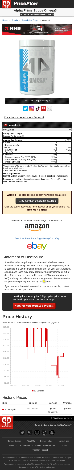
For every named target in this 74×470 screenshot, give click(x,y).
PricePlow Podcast (40, 450)
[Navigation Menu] (68, 3)
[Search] (61, 3)
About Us (31, 441)
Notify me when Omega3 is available (37, 14)
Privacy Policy (46, 441)
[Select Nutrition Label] (37, 129)
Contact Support (14, 441)
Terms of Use (63, 441)
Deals (11, 445)
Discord (64, 445)
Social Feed (25, 445)
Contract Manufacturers (45, 445)
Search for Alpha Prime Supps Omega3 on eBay (37, 238)
